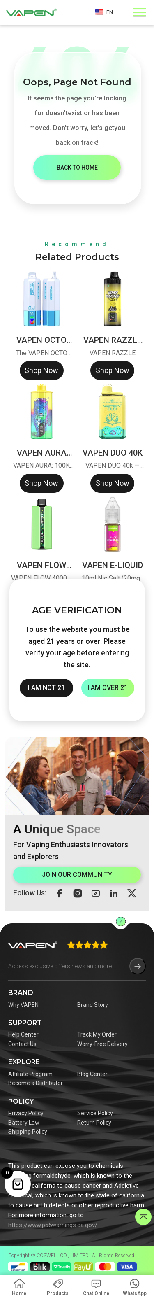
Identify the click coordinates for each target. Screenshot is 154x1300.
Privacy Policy (26, 1113)
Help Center (23, 1034)
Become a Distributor (35, 1083)
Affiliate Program (30, 1074)
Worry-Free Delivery (102, 1044)
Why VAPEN (23, 1005)
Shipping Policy (27, 1131)
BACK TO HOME (77, 167)
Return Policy (94, 1122)
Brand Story (92, 1005)
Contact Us (22, 1044)
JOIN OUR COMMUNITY (77, 874)
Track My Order (97, 1034)
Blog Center (92, 1074)
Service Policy (95, 1113)
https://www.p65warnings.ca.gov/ (52, 1225)
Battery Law (23, 1122)
